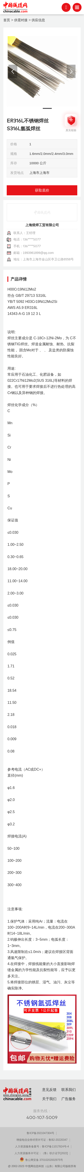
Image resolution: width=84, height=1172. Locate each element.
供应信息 (38, 20)
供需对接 (21, 20)
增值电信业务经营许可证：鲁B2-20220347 (41, 1139)
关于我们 (49, 1099)
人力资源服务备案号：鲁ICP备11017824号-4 (42, 1146)
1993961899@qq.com (38, 253)
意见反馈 (49, 1090)
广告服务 (68, 1099)
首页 (6, 20)
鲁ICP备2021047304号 (40, 1133)
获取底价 (42, 190)
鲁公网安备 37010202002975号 (44, 1159)
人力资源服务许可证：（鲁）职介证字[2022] (41, 1153)
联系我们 (68, 1090)
